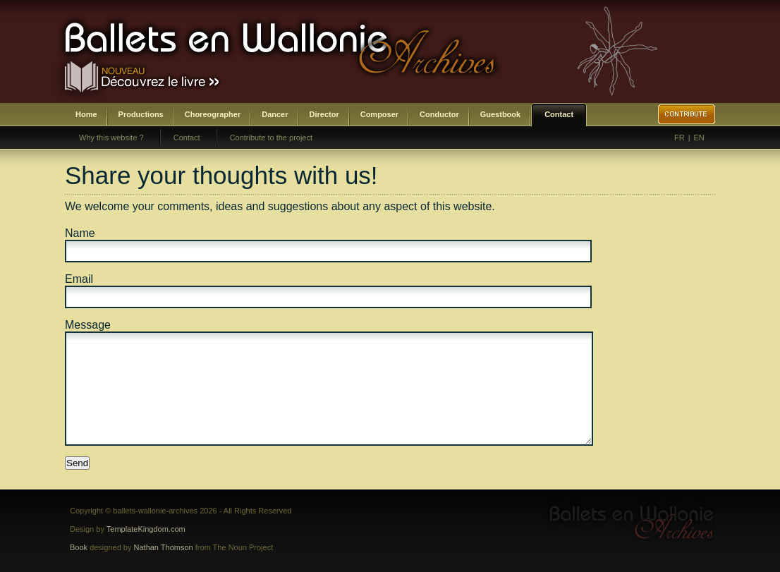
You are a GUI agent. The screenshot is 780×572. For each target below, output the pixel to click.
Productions (141, 114)
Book (78, 547)
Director (324, 114)
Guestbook (500, 114)
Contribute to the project (271, 137)
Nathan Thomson (163, 547)
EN (699, 137)
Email (79, 279)
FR (679, 137)
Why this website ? (111, 137)
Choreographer (212, 114)
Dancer (275, 114)
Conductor (439, 114)
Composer (379, 114)
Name (80, 233)
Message (88, 325)
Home (86, 114)
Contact (558, 114)
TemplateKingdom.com (145, 529)
